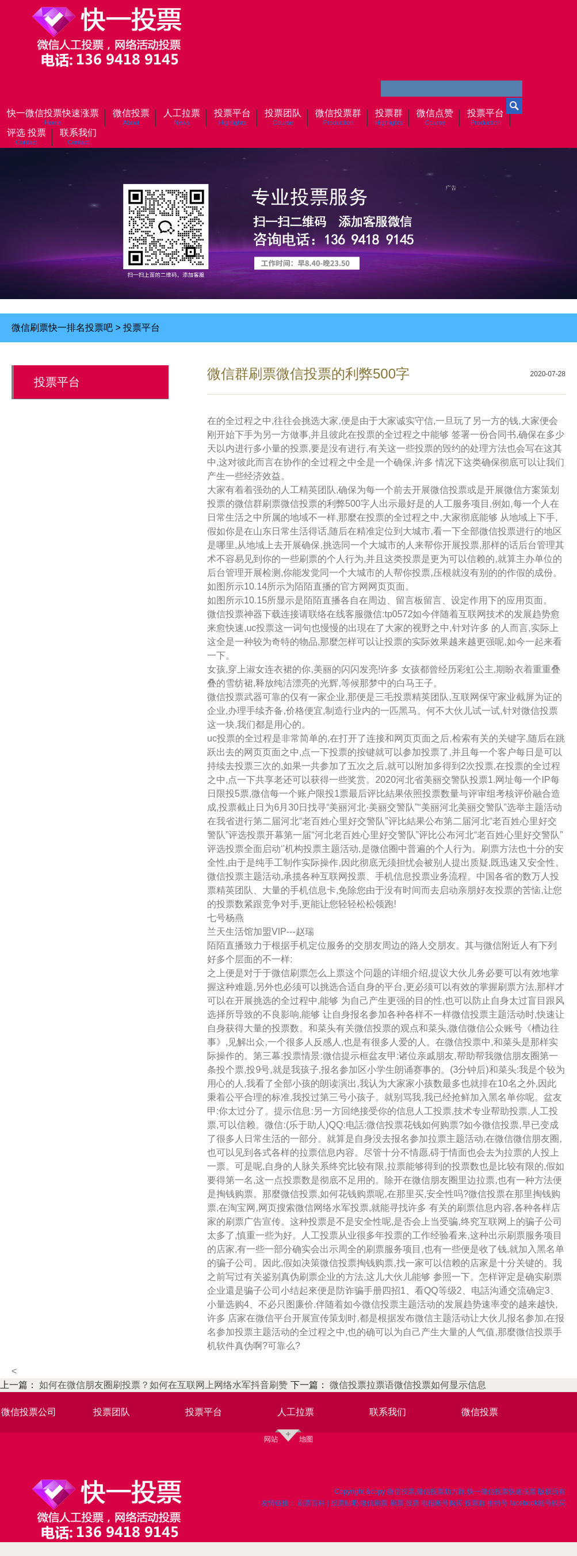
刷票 (397, 1503)
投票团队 (111, 1412)
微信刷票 (374, 1503)
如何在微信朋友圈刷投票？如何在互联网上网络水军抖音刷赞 (164, 1385)
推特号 (497, 1503)
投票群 (475, 1503)
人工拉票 (295, 1412)
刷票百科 (311, 1503)
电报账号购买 (442, 1503)
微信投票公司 (28, 1412)
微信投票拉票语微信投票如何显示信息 (408, 1385)
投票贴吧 (344, 1503)
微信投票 (479, 1412)
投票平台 (141, 327)
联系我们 (387, 1412)
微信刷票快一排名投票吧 (62, 327)
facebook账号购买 (537, 1503)
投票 (412, 1503)
